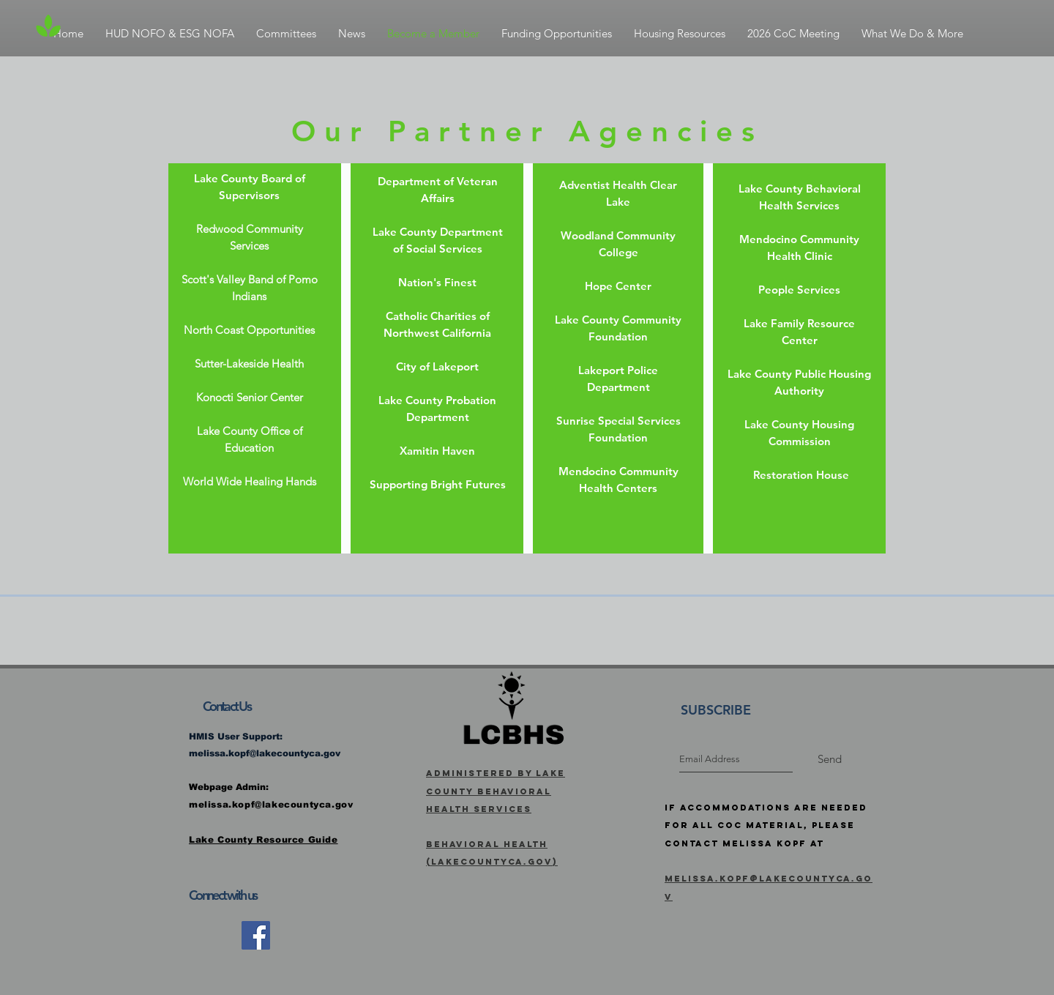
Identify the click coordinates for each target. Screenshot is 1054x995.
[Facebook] (256, 935)
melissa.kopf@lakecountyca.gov (264, 753)
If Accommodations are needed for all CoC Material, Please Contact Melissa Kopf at (766, 825)
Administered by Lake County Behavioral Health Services (495, 791)
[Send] (829, 759)
